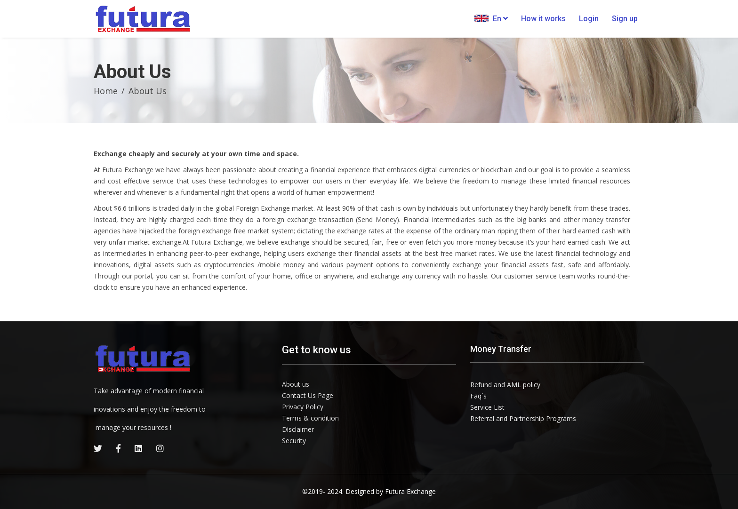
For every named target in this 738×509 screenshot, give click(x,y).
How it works (543, 18)
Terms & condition (310, 418)
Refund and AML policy (505, 384)
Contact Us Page (307, 395)
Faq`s (478, 395)
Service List (487, 407)
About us (295, 384)
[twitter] (98, 448)
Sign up (625, 18)
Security (294, 440)
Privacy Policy (302, 406)
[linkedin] (138, 448)
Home (106, 90)
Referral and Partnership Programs (523, 418)
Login (589, 18)
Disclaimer (298, 429)
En (491, 18)
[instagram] (160, 448)
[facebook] (118, 448)
